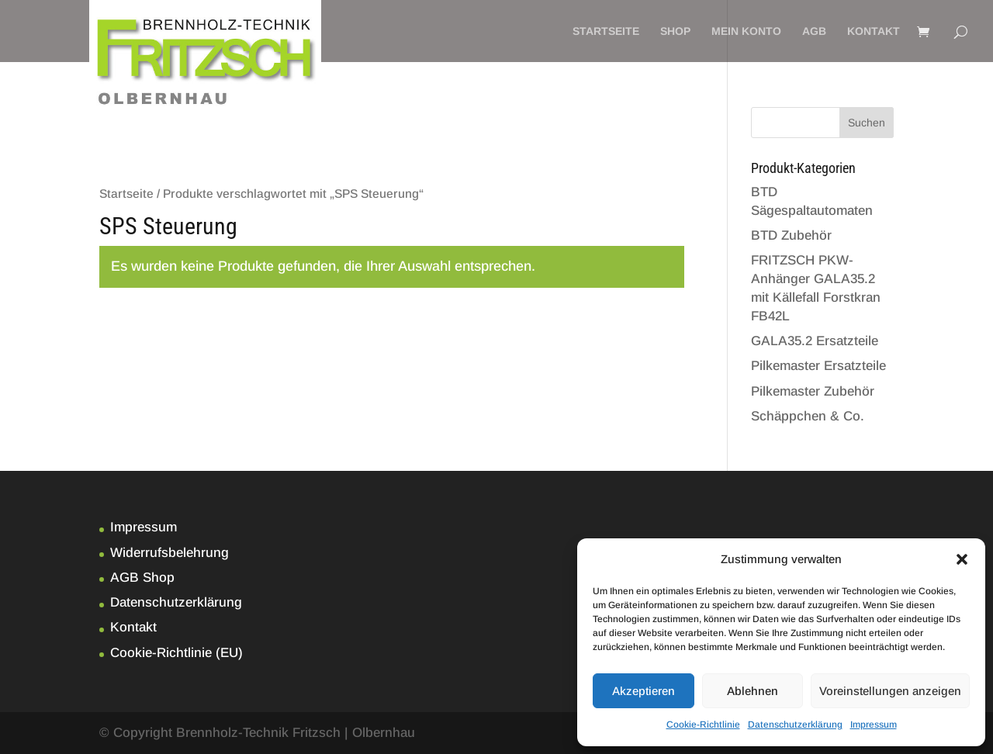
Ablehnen (752, 690)
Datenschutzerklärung (795, 724)
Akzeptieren (643, 690)
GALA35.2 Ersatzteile (814, 341)
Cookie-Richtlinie (703, 724)
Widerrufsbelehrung (169, 552)
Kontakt (873, 31)
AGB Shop (142, 577)
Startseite (606, 31)
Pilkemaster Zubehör (812, 391)
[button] (962, 559)
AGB (814, 31)
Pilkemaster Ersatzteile (818, 365)
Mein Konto (746, 31)
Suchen (866, 122)
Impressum (873, 724)
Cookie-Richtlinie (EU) (176, 652)
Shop (675, 31)
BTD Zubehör (791, 235)
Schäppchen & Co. (807, 416)
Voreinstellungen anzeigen (890, 690)
